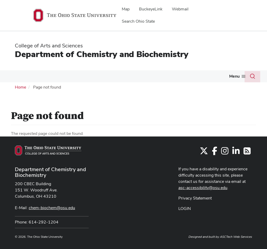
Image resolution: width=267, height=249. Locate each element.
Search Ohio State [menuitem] (138, 21)
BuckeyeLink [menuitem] (150, 9)
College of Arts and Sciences (49, 45)
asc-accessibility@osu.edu (202, 187)
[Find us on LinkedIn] (236, 152)
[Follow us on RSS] (247, 152)
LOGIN (184, 208)
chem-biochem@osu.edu (52, 207)
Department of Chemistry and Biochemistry (101, 54)
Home (20, 87)
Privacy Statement (195, 198)
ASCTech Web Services (236, 237)
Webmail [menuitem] (180, 9)
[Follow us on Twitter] (204, 152)
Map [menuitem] (126, 9)
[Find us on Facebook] (214, 152)
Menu (234, 76)
